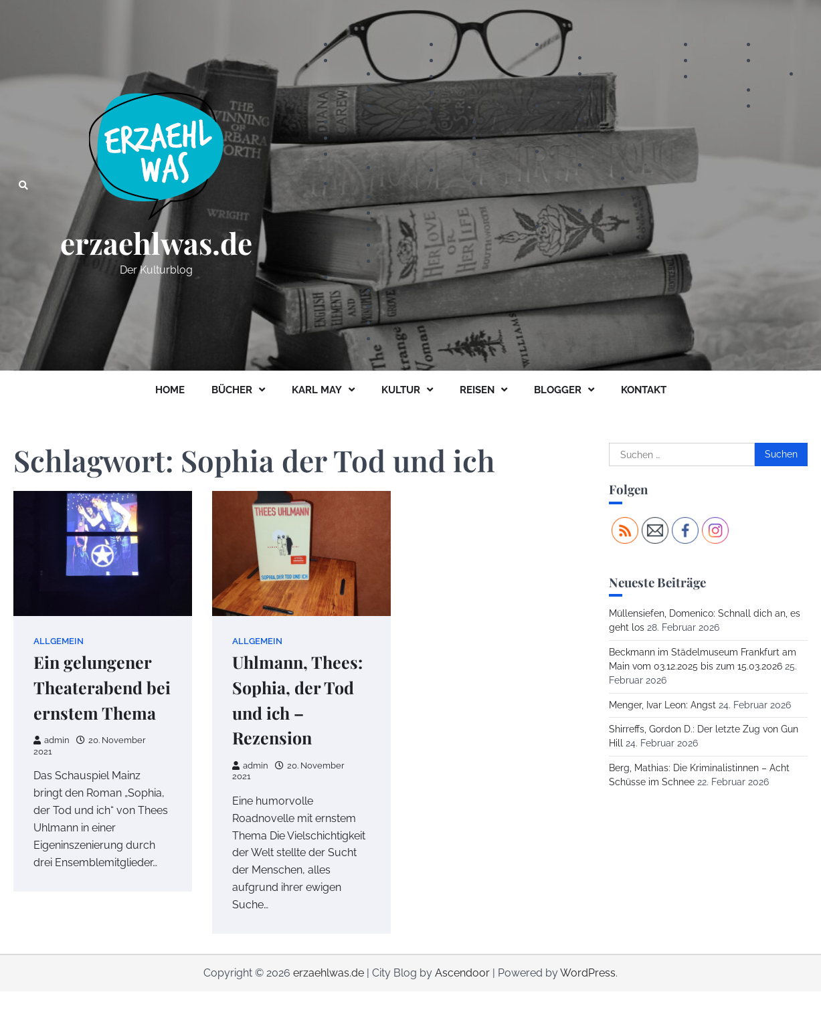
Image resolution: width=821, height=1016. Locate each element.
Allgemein (58, 641)
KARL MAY (317, 390)
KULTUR (400, 390)
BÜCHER (231, 390)
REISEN (477, 390)
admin (51, 740)
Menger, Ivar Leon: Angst (662, 705)
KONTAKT (643, 390)
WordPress (588, 973)
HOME (170, 390)
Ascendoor (462, 973)
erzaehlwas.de (156, 243)
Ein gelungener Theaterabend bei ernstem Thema (102, 687)
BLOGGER (557, 390)
